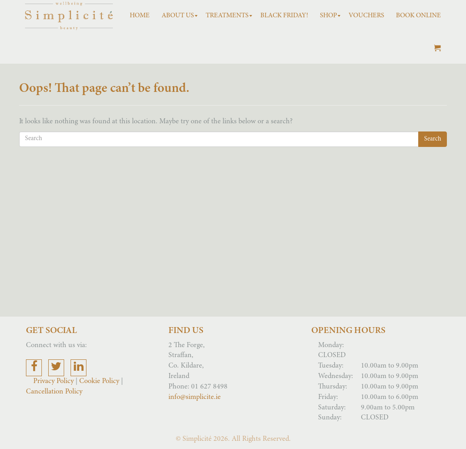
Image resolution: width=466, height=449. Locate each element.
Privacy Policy (54, 381)
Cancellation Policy (54, 391)
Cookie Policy (99, 381)
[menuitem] (140, 16)
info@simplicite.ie (194, 397)
